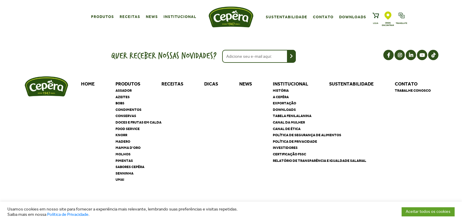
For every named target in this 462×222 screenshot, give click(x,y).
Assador (124, 90)
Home (88, 84)
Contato (323, 17)
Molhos (123, 154)
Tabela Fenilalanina (292, 116)
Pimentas (124, 161)
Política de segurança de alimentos (307, 135)
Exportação (284, 103)
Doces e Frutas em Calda (138, 122)
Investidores (285, 148)
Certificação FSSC (289, 154)
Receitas (130, 16)
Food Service (128, 129)
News (152, 16)
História (281, 90)
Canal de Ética (287, 129)
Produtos (102, 16)
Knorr (121, 135)
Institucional (180, 16)
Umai (120, 179)
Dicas (211, 84)
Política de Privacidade (67, 214)
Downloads (352, 17)
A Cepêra (281, 97)
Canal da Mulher (289, 122)
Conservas (126, 116)
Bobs (120, 103)
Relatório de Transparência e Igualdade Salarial (319, 161)
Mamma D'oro (128, 148)
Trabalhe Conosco (413, 90)
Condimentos (128, 110)
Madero (123, 141)
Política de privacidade (295, 141)
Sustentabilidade (286, 17)
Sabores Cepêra (130, 167)
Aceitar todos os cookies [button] (428, 211)
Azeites (123, 97)
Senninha (124, 173)
